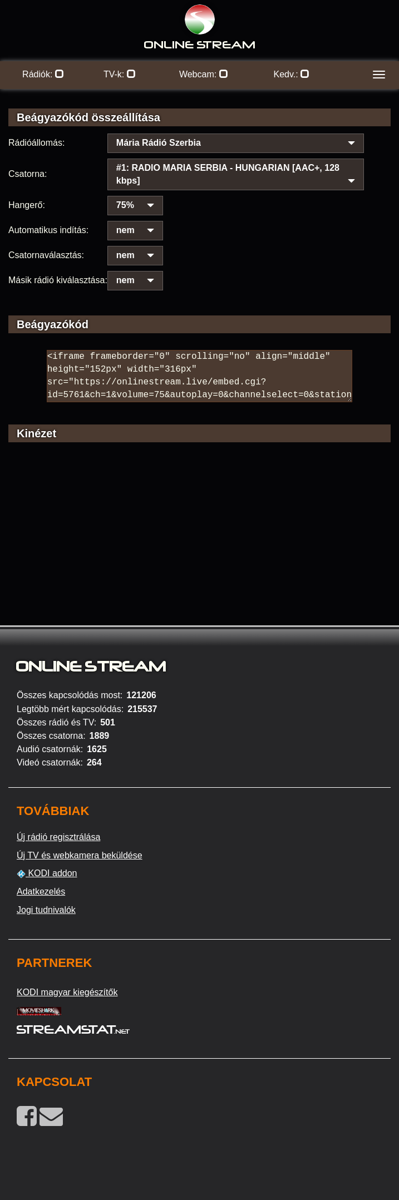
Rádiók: (43, 74)
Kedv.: (291, 74)
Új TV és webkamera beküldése (79, 855)
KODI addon (47, 873)
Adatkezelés (41, 891)
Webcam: (203, 74)
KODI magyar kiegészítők (67, 992)
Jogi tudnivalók (46, 910)
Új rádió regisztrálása (58, 837)
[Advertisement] (199, 549)
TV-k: (120, 74)
